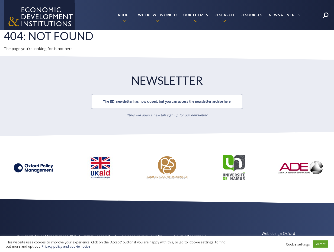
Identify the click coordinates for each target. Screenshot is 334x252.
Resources (251, 15)
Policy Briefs (286, 44)
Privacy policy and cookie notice (66, 246)
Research (224, 15)
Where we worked (157, 15)
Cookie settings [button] (298, 244)
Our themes (195, 15)
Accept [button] (320, 244)
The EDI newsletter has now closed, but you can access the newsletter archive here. (167, 101)
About (125, 15)
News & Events (284, 15)
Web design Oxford (278, 233)
